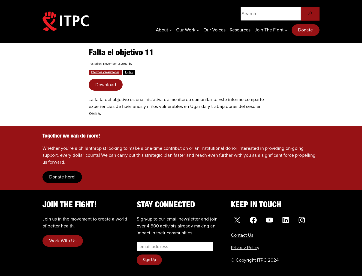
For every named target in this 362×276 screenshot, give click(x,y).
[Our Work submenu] (197, 30)
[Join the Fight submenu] (286, 30)
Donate (305, 30)
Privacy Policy (245, 247)
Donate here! (62, 177)
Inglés (129, 72)
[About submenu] (170, 30)
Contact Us (242, 235)
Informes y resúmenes (105, 72)
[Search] (310, 14)
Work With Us (62, 241)
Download (105, 85)
